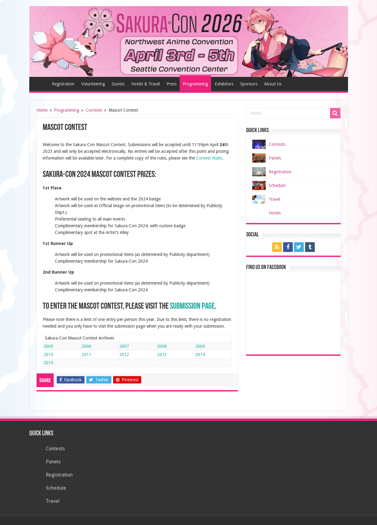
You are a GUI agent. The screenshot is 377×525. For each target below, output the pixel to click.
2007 (124, 346)
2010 (48, 354)
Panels (275, 158)
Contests (94, 110)
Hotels (275, 212)
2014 (200, 354)
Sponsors (248, 83)
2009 (200, 346)
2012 (124, 354)
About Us (273, 83)
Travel (274, 199)
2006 (86, 346)
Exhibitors (224, 83)
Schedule (277, 185)
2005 (48, 346)
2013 (162, 354)
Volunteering (93, 83)
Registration (63, 83)
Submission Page (192, 306)
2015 (48, 362)
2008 (162, 346)
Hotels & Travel (145, 83)
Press (172, 83)
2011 (86, 354)
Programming (195, 83)
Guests (118, 83)
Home (40, 83)
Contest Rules (209, 158)
